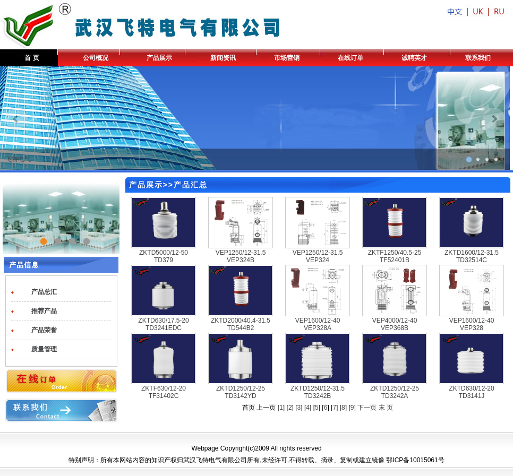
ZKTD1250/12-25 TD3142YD (240, 392)
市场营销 (287, 58)
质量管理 (44, 349)
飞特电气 (18, 159)
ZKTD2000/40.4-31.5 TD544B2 (240, 324)
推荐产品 (44, 311)
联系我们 (478, 58)
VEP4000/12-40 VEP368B (394, 324)
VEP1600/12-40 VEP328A (317, 324)
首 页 (31, 58)
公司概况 (95, 58)
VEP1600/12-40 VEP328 (471, 324)
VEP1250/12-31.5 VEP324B (241, 256)
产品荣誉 (44, 330)
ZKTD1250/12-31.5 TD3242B (317, 392)
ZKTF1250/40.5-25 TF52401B (395, 256)
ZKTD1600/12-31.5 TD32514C (471, 256)
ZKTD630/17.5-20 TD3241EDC (163, 324)
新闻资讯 (223, 58)
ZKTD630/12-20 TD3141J (471, 392)
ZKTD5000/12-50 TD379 (163, 256)
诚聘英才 (414, 58)
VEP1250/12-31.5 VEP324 (318, 256)
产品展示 (159, 58)
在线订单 (350, 58)
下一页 (367, 407)
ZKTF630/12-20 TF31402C (163, 392)
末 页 (386, 407)
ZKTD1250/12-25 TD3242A (394, 392)
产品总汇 (44, 292)
